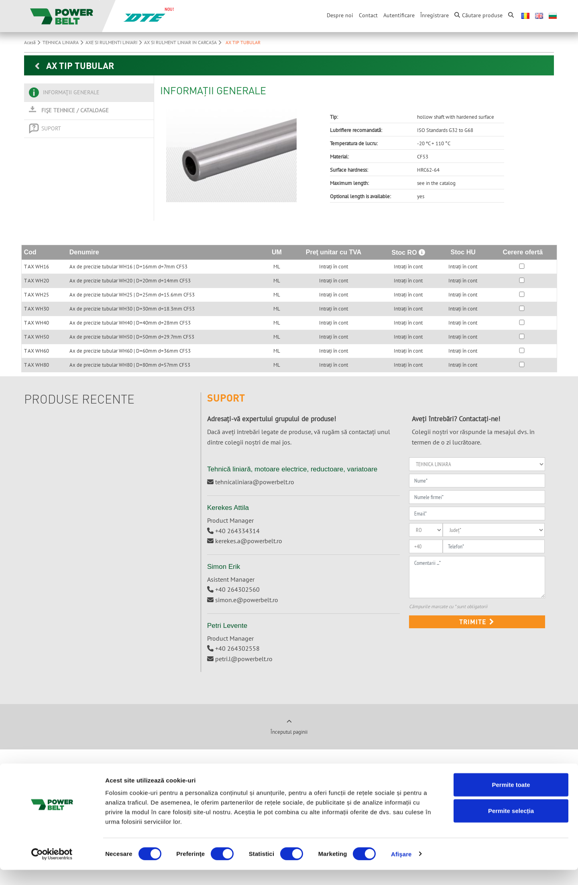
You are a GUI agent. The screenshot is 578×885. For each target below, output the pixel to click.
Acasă (33, 42)
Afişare (401, 869)
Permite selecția (511, 826)
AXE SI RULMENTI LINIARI (114, 42)
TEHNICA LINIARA (64, 42)
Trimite (477, 621)
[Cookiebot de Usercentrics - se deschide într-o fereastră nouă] (52, 869)
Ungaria (179, 778)
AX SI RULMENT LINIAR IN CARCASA (184, 42)
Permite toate (511, 799)
